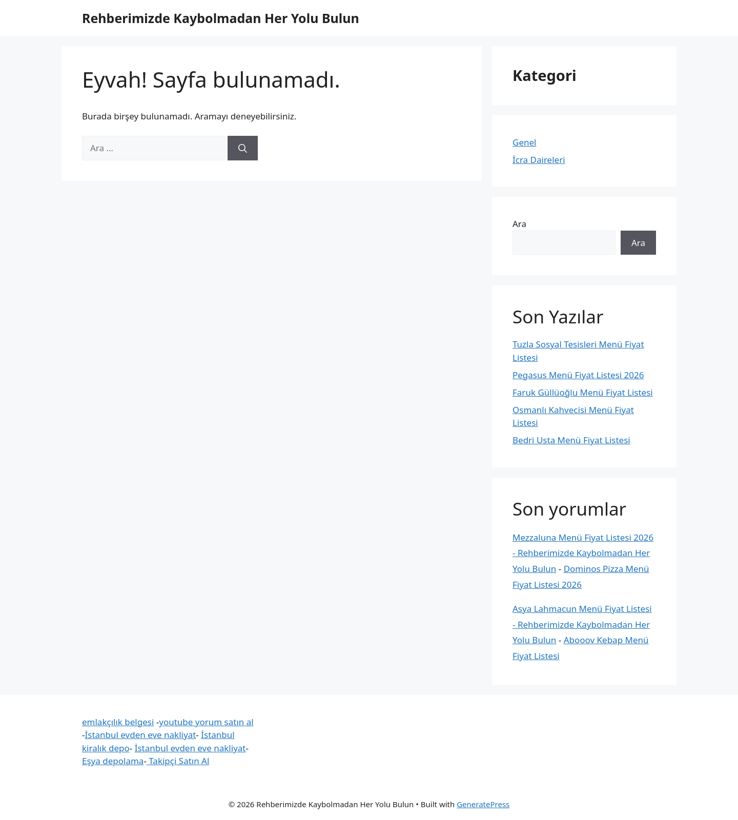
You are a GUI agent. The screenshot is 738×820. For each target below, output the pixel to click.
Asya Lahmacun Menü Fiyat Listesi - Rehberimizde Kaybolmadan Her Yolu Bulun (582, 624)
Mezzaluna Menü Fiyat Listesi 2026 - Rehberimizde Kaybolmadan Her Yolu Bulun (582, 553)
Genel (524, 142)
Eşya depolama (113, 761)
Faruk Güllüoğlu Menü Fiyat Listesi (582, 392)
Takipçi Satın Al (178, 761)
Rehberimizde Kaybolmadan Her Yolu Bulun (220, 18)
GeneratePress (483, 804)
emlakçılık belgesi (118, 722)
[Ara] (243, 148)
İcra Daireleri (538, 160)
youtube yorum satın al (206, 722)
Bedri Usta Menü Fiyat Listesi (571, 440)
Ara (519, 224)
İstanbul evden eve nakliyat (140, 735)
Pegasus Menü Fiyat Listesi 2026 (578, 375)
